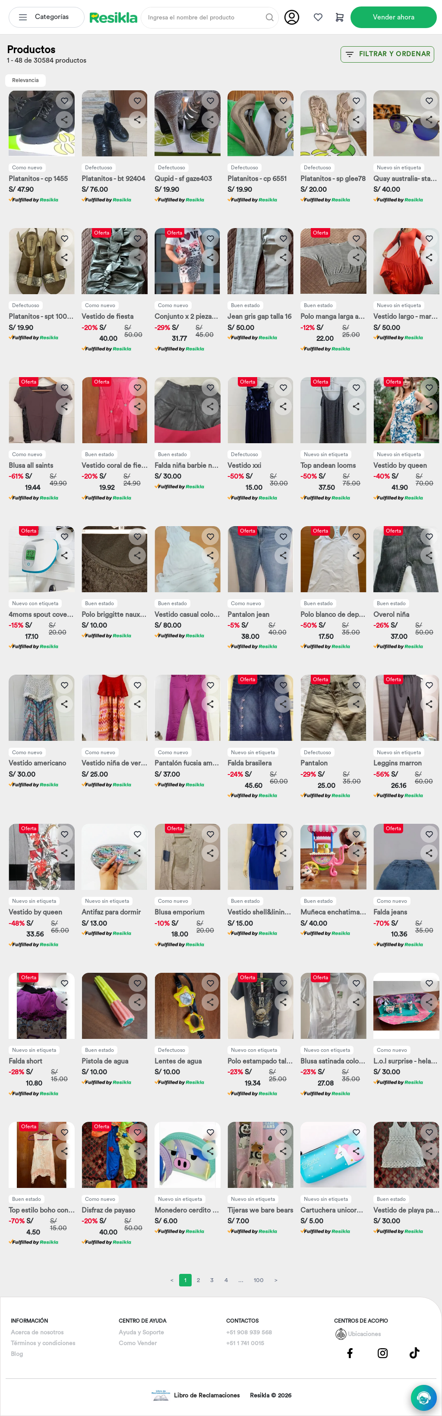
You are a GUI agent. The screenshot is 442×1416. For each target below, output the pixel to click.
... (240, 1280)
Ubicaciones (364, 1334)
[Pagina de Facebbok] (350, 1353)
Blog (17, 1354)
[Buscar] (269, 17)
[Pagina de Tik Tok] (414, 1353)
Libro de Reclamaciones (195, 1395)
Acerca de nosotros (37, 1333)
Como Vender (138, 1343)
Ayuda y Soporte (141, 1333)
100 (259, 1280)
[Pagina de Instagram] (382, 1353)
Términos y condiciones (43, 1343)
